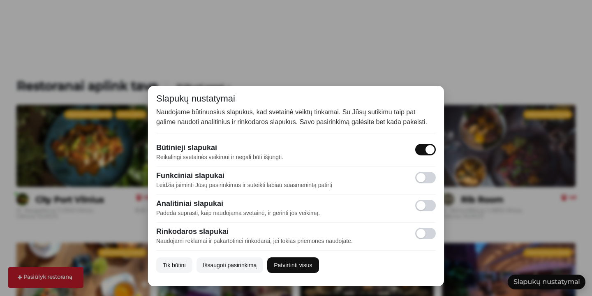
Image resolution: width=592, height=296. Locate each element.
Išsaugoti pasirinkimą (230, 265)
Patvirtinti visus (293, 265)
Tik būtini (174, 265)
